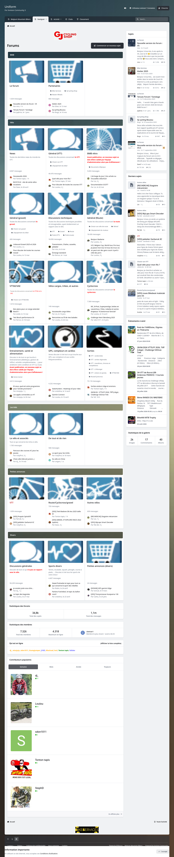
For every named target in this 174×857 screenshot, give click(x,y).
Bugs (57, 112)
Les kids (13, 407)
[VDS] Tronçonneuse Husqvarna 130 (104, 594)
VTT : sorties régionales (99, 360)
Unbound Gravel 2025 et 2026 (24, 244)
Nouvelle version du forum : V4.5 (150, 146)
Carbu (96, 596)
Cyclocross (92, 286)
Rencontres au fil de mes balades (64, 317)
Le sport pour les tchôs (61, 453)
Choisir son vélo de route (99, 226)
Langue (10, 846)
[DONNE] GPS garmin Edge (101, 588)
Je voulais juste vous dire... (23, 588)
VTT (53, 231)
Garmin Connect (58, 395)
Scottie (139, 241)
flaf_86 (18, 519)
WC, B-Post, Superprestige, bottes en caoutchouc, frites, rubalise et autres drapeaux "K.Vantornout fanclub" (105, 309)
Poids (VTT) (56, 235)
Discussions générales (21, 566)
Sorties (90, 350)
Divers (13, 535)
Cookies (64, 846)
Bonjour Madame (97, 239)
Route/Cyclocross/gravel (61, 502)
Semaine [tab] (23, 667)
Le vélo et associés (19, 438)
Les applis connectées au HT (24, 395)
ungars (57, 461)
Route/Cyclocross (97, 377)
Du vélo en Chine (58, 459)
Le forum (14, 86)
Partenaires (54, 86)
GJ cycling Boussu (58, 110)
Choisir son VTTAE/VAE (21, 300)
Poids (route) (69, 235)
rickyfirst (19, 455)
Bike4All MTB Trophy (146, 417)
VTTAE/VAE (15, 286)
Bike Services (56, 91)
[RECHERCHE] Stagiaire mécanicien (104, 516)
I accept (162, 851)
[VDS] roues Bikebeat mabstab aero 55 (151, 294)
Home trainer (18, 377)
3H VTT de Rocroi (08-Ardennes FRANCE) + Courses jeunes (150, 375)
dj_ (17, 461)
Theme (111, 846)
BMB (12, 55)
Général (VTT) (55, 153)
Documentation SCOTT (99, 184)
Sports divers (55, 566)
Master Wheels (57, 95)
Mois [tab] (51, 667)
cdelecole (140, 267)
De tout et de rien (57, 438)
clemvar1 (90, 631)
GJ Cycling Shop (71, 91)
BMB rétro (92, 153)
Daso (18, 187)
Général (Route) (95, 217)
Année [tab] (78, 667)
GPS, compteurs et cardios (62, 350)
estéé (18, 314)
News (12, 153)
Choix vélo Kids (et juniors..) (23, 459)
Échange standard (59, 253)
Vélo (12, 122)
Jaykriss (19, 112)
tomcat (96, 591)
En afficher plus (115, 814)
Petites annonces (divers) (100, 566)
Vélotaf (115, 226)
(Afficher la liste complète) (110, 643)
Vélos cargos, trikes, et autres (63, 286)
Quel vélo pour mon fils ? (61, 178)
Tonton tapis (21, 178)
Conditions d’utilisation (48, 854)
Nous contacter (53, 846)
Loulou (57, 187)
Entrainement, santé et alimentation (21, 352)
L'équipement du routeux (99, 230)
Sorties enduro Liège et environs (103, 386)
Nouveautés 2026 (20, 176)
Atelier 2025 (56, 104)
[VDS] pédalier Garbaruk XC (23, 522)
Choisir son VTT (57, 162)
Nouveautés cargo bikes (61, 311)
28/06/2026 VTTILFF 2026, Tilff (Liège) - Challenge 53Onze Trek (150, 350)
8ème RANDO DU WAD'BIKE (149, 397)
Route (72, 231)
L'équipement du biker (60, 166)
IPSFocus (119, 846)
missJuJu (19, 391)
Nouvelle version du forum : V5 (25, 104)
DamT (139, 164)
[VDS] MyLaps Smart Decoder (102, 522)
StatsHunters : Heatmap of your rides (66, 389)
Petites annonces (17, 471)
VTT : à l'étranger (96, 369)
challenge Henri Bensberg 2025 (103, 317)
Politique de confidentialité (35, 846)
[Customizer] (125, 8)
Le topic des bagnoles (21, 594)
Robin (57, 588)
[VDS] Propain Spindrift (22, 516)
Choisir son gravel (19, 229)
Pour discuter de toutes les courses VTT (67, 184)
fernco (57, 255)
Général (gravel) (18, 217)
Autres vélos (93, 502)
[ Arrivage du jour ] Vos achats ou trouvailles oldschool (103, 177)
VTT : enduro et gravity (98, 373)
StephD (39, 788)
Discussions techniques (60, 217)
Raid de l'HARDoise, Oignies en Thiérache (149, 328)
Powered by (156, 846)
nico (17, 106)
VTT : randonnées (97, 356)
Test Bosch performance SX (23, 317)
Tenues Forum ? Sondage (23, 110)
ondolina (58, 391)
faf (95, 397)
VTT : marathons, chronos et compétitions (99, 364)
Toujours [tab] (107, 667)
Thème (20, 846)
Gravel (62, 231)
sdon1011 (97, 320)
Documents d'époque (98, 167)
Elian (57, 106)
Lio (95, 181)
